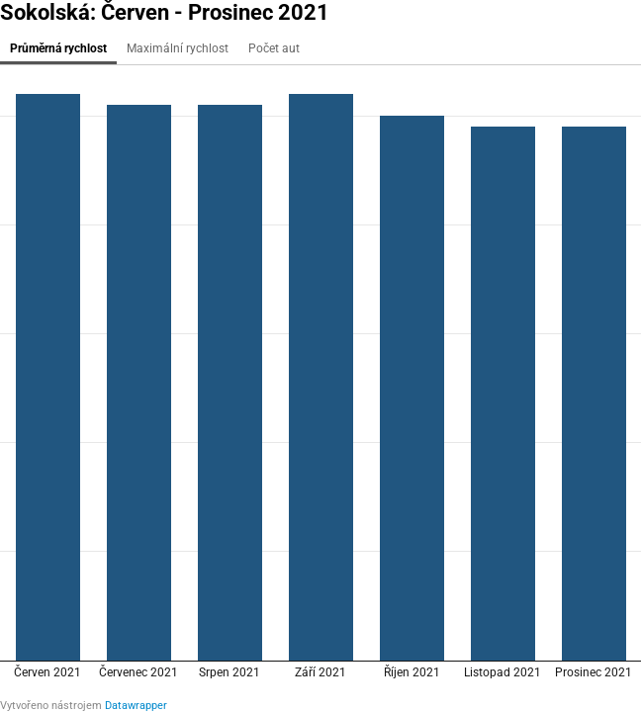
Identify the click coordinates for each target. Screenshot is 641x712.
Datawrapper (136, 705)
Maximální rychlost (178, 48)
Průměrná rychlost (58, 48)
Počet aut (274, 48)
